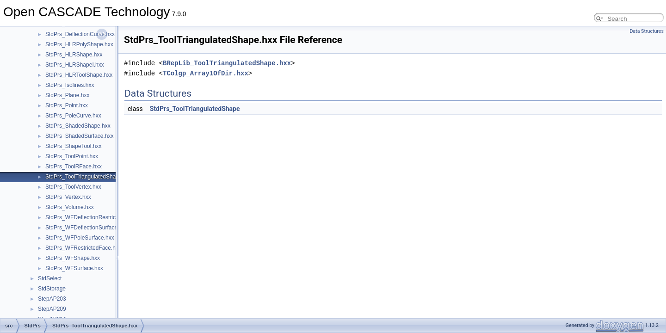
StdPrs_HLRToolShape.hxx (78, 75)
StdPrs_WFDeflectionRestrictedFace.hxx (95, 217)
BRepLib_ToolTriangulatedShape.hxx (227, 63)
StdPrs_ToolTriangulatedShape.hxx (88, 176)
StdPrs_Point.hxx (66, 105)
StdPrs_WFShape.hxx (72, 258)
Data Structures (646, 31)
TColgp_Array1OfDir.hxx (205, 73)
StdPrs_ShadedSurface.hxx (79, 136)
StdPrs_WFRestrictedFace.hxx (83, 248)
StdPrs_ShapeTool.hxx (73, 146)
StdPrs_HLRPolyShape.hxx (79, 44)
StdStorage (52, 288)
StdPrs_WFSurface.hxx (74, 268)
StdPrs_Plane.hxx (67, 95)
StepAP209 (52, 309)
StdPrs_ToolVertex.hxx (73, 187)
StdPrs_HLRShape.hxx (73, 54)
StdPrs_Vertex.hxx (68, 197)
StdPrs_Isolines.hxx (69, 85)
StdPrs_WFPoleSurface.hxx (79, 237)
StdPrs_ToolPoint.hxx (71, 156)
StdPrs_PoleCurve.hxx (73, 115)
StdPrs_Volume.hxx (69, 207)
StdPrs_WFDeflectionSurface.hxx (86, 227)
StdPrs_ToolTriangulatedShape (195, 108)
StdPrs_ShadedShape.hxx (78, 126)
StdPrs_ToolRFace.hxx (73, 166)
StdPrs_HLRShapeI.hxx (74, 65)
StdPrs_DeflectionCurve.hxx (80, 34)
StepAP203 (52, 299)
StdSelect (50, 278)
